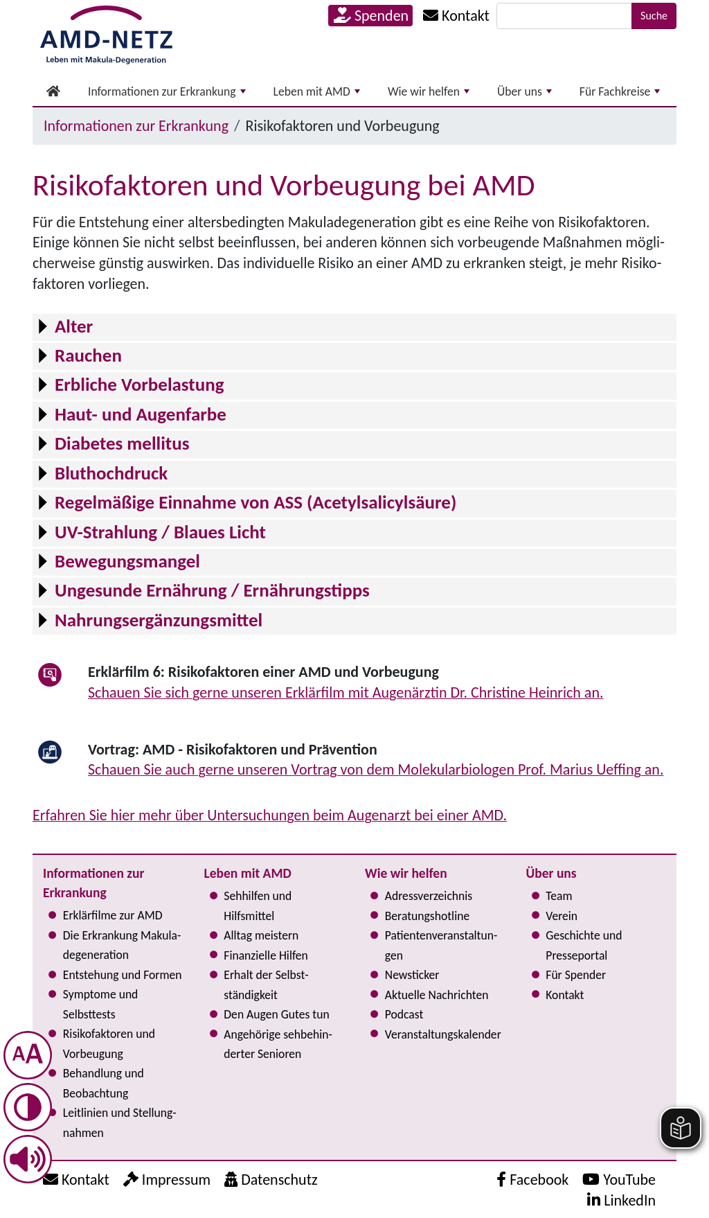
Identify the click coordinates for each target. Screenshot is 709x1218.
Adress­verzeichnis (428, 895)
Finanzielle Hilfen (266, 955)
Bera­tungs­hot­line (427, 916)
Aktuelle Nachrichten (437, 995)
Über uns (524, 91)
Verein (561, 916)
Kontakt (565, 995)
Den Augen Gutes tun (276, 1014)
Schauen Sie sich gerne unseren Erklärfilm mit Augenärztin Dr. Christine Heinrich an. (346, 692)
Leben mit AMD (316, 91)
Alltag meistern (261, 935)
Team (559, 895)
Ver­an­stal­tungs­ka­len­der (443, 1034)
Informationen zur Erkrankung (167, 91)
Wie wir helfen (428, 91)
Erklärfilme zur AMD (113, 915)
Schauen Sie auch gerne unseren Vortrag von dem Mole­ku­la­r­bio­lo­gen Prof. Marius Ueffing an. (375, 769)
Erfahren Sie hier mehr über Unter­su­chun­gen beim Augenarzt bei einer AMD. (270, 815)
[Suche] (564, 16)
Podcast (404, 1014)
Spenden (371, 15)
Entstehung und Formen (122, 974)
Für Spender (576, 974)
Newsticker (412, 974)
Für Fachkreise (620, 91)
